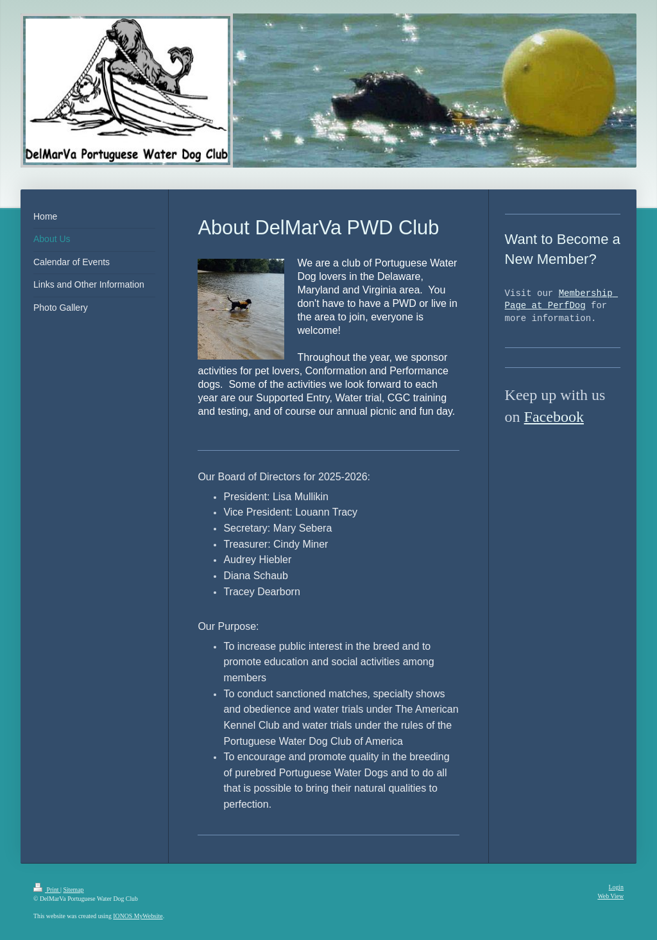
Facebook (554, 416)
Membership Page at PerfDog (561, 300)
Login (616, 887)
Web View (610, 896)
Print (46, 889)
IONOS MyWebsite (137, 915)
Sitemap (73, 889)
